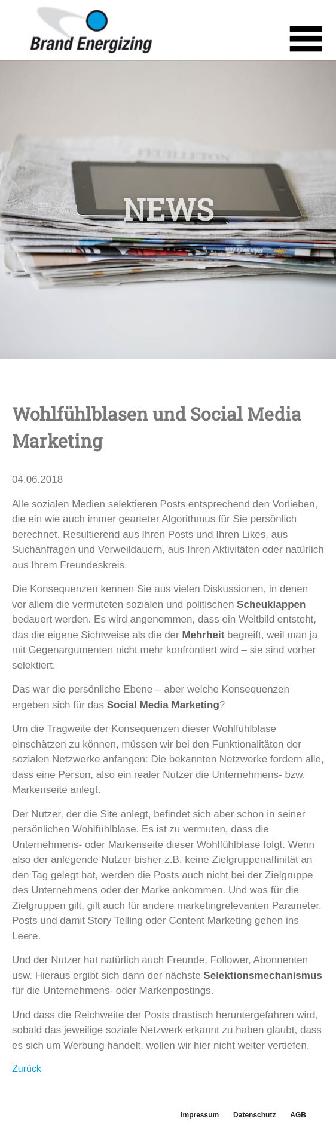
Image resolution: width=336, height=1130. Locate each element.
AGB (298, 1115)
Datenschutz (254, 1115)
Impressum (200, 1115)
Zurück (26, 1069)
